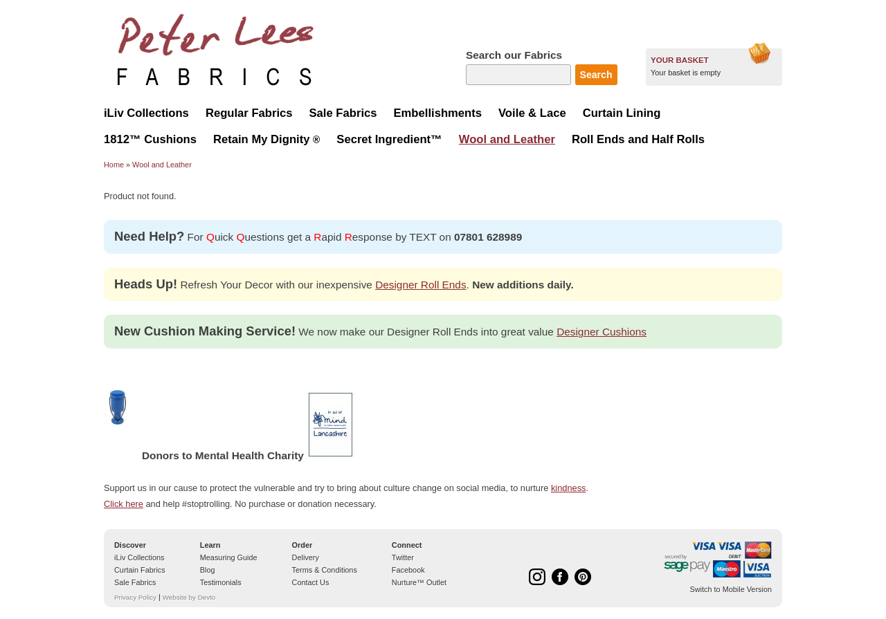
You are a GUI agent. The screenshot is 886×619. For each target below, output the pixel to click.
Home (114, 164)
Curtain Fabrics (139, 570)
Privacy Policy (135, 597)
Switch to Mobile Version (731, 589)
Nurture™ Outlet (419, 582)
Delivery (305, 557)
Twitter (403, 557)
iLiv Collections (139, 557)
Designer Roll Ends (420, 284)
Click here (123, 504)
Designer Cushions (602, 332)
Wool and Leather (162, 164)
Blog (207, 570)
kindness (568, 488)
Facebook (408, 570)
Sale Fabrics (135, 582)
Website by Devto (189, 597)
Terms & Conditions (324, 570)
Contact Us (310, 582)
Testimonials (221, 582)
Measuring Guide (228, 557)
